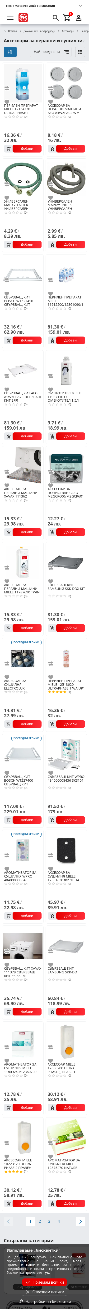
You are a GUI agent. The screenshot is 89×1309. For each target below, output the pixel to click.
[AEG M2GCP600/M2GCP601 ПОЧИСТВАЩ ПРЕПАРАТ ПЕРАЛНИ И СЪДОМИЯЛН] (66, 466)
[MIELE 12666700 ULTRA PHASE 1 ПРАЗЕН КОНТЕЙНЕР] (66, 1042)
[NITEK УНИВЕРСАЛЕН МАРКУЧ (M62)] (66, 179)
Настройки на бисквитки (44, 1301)
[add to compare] (9, 88)
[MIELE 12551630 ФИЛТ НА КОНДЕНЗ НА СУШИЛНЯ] (66, 850)
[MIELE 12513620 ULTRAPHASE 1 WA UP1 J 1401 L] (66, 658)
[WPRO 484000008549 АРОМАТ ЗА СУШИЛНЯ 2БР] (22, 850)
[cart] (67, 17)
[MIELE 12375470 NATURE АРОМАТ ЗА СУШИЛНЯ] (66, 1137)
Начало (10, 31)
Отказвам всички (44, 1292)
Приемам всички (44, 1282)
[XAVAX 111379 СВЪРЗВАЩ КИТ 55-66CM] (22, 946)
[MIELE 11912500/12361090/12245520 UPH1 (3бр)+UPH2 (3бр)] (66, 274)
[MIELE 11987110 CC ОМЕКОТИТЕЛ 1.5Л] (66, 370)
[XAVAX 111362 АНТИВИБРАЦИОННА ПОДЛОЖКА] (22, 466)
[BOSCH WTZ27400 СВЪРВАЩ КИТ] (22, 754)
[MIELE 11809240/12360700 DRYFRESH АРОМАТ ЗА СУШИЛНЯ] (22, 1042)
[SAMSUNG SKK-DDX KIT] (66, 562)
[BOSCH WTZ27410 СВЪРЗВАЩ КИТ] (22, 274)
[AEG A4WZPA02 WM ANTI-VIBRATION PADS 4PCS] (66, 83)
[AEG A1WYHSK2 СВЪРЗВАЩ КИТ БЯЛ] (22, 370)
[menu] (10, 17)
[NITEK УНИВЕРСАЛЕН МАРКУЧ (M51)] (22, 179)
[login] (78, 17)
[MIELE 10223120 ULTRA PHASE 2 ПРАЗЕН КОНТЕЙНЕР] (22, 1137)
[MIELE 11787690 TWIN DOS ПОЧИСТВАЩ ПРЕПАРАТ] (22, 562)
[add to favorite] (9, 102)
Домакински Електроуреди (37, 31)
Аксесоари (66, 31)
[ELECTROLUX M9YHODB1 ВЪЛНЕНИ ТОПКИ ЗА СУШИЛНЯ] (22, 658)
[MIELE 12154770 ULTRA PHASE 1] (22, 83)
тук (46, 1272)
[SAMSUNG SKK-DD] (66, 946)
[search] (56, 17)
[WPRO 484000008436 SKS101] (66, 754)
